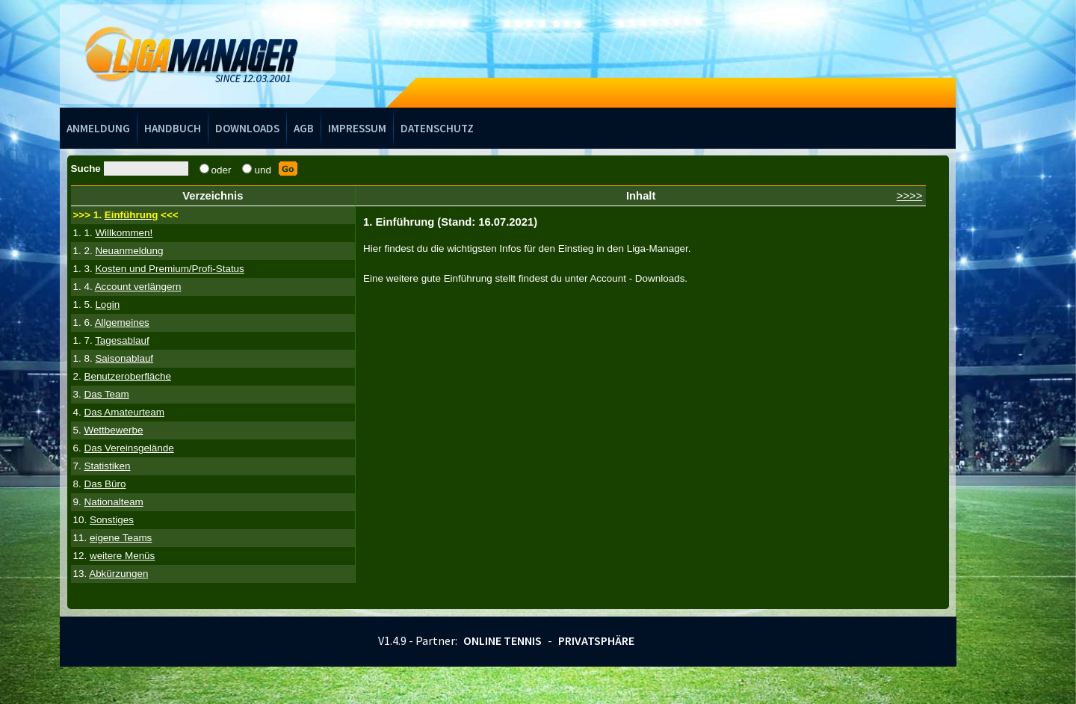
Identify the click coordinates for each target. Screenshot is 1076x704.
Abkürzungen (118, 573)
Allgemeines (122, 322)
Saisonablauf (124, 358)
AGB (304, 128)
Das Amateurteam (124, 412)
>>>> (910, 196)
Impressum (357, 128)
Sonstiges (112, 519)
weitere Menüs (122, 555)
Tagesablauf (122, 340)
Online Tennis (502, 640)
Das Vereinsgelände (128, 448)
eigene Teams (121, 537)
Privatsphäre (596, 640)
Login (107, 304)
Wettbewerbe (113, 430)
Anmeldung (98, 128)
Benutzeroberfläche (127, 376)
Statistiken (107, 466)
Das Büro (105, 484)
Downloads (247, 128)
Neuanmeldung (129, 250)
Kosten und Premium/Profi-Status (169, 268)
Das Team (106, 394)
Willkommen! (123, 232)
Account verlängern (138, 286)
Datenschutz (437, 128)
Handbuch (172, 128)
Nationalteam (113, 501)
